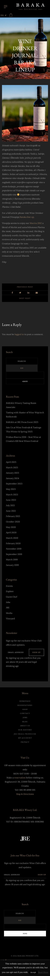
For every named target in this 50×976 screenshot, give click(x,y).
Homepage (25, 701)
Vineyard (10, 618)
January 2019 (12, 565)
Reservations (25, 705)
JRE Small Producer (25, 734)
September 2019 (14, 554)
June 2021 (11, 510)
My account (25, 738)
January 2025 (12, 472)
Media (9, 613)
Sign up (36, 652)
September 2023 (14, 483)
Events (9, 586)
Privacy (25, 742)
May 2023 (11, 489)
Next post (25, 298)
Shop (25, 709)
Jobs (8, 602)
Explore (10, 591)
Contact (25, 713)
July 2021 (10, 505)
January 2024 (12, 478)
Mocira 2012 (36, 223)
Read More (43, 972)
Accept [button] (33, 972)
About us (25, 726)
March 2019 (12, 559)
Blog (25, 722)
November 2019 (13, 548)
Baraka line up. (27, 217)
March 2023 (12, 494)
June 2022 (11, 500)
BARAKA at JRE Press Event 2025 (22, 422)
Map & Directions (25, 794)
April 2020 (11, 532)
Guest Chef (11, 596)
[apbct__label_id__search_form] (25, 375)
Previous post (25, 287)
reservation (19, 777)
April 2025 (11, 462)
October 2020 (13, 521)
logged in (19, 334)
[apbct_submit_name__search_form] (25, 381)
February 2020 (13, 543)
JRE (7, 607)
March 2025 (12, 467)
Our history (25, 730)
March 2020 (12, 538)
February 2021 (13, 516)
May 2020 (11, 527)
